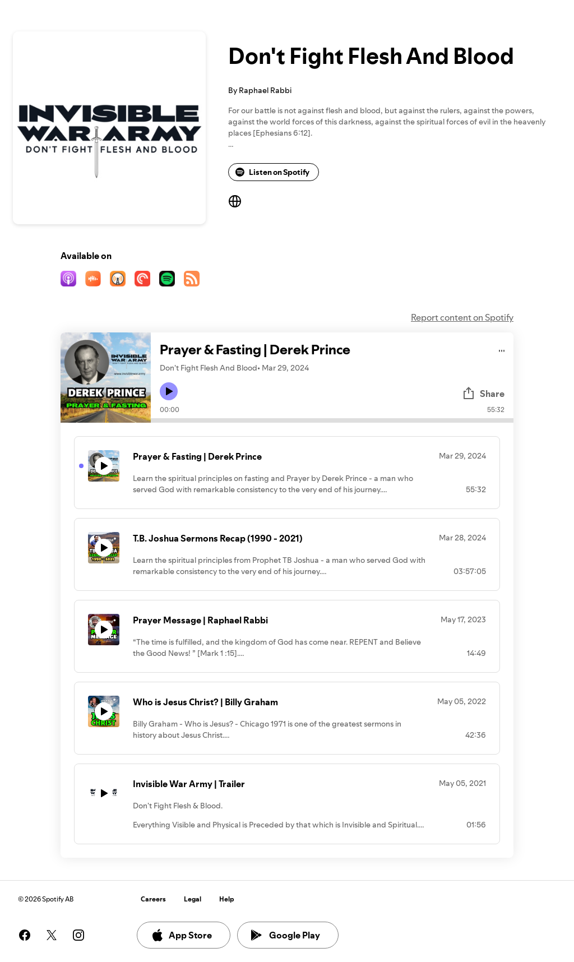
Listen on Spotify (272, 172)
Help (226, 899)
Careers (153, 899)
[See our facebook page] (24, 935)
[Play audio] (502, 349)
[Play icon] (169, 391)
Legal (192, 899)
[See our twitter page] (51, 935)
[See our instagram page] (78, 935)
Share (483, 393)
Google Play (285, 935)
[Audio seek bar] (332, 420)
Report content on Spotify (462, 317)
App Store (181, 935)
